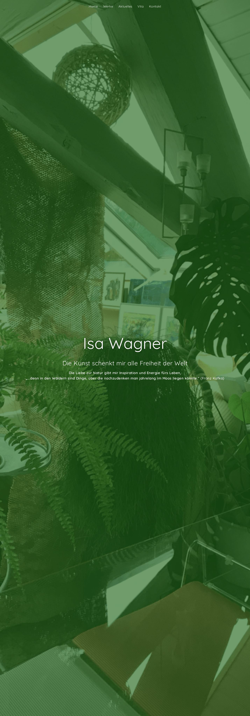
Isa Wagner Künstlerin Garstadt (38, 6)
